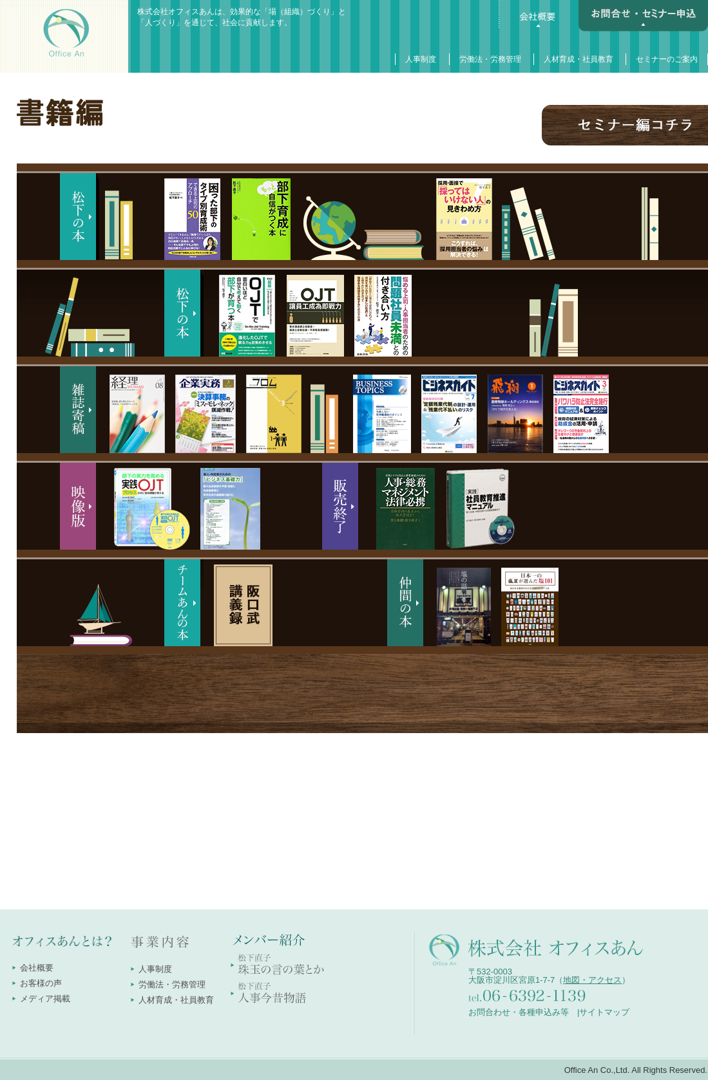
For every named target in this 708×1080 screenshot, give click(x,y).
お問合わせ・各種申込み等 (518, 1012)
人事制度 (420, 59)
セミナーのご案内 (667, 59)
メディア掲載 (45, 998)
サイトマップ (604, 1012)
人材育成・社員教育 (578, 59)
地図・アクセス (592, 980)
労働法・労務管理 (490, 59)
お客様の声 (41, 983)
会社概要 (36, 968)
